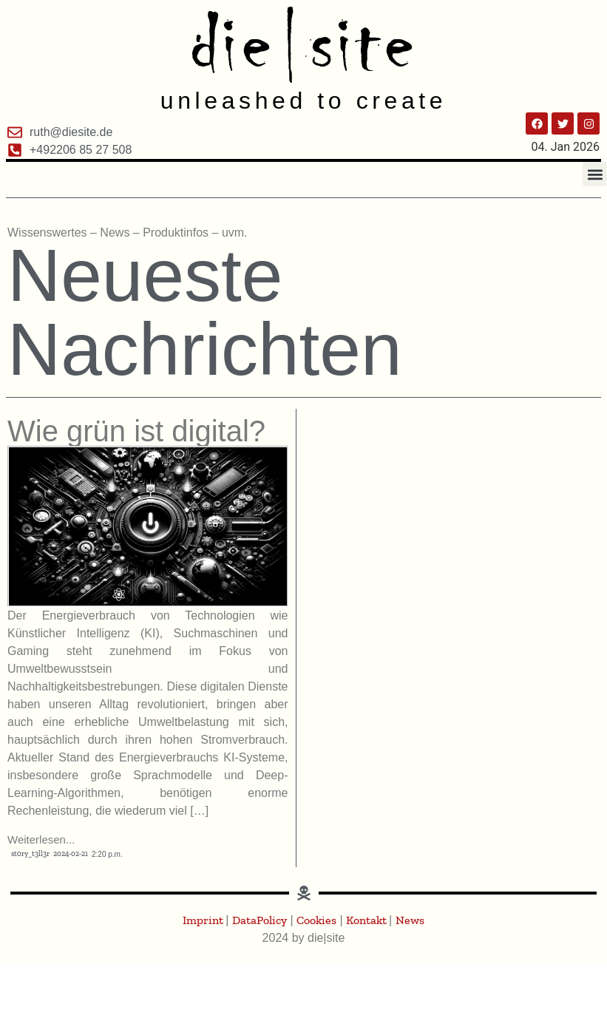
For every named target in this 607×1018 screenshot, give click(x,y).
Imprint (204, 920)
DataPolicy (259, 920)
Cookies (316, 920)
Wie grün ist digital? (136, 431)
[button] (595, 174)
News (410, 920)
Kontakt (367, 920)
